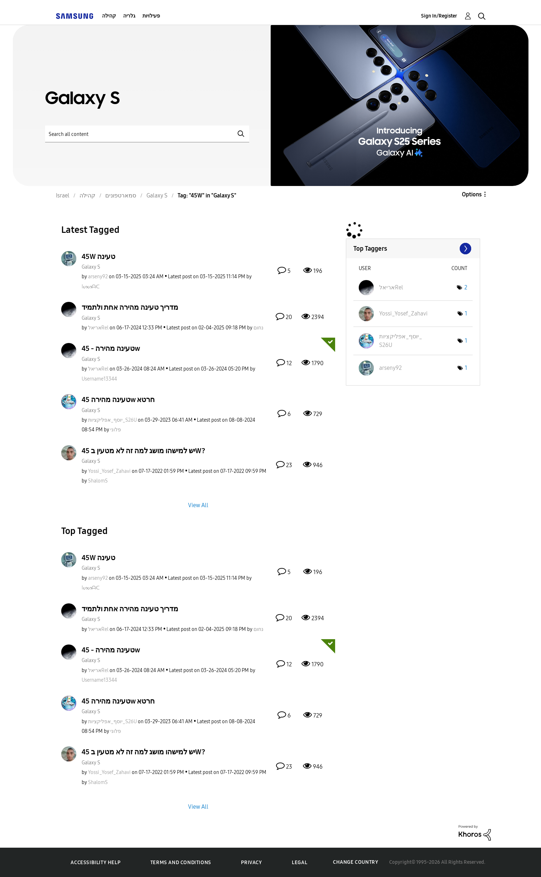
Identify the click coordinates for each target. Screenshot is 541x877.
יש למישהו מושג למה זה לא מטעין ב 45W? (143, 450)
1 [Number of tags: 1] (466, 313)
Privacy (251, 862)
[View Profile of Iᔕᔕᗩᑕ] (91, 287)
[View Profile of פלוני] (115, 430)
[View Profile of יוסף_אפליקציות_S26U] (112, 420)
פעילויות (151, 16)
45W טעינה (98, 256)
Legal (299, 862)
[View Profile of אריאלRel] (98, 328)
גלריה (129, 16)
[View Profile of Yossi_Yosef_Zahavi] (109, 471)
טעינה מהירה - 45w (111, 348)
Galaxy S (91, 267)
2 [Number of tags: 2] (465, 287)
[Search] (147, 134)
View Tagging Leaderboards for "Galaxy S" (413, 248)
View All (198, 505)
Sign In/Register (439, 16)
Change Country (355, 862)
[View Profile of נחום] (258, 328)
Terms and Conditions (180, 862)
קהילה (109, 16)
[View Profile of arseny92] (98, 277)
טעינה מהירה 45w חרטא (118, 399)
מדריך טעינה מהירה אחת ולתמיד (130, 307)
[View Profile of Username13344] (99, 379)
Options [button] (472, 194)
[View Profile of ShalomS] (98, 481)
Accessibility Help (95, 862)
